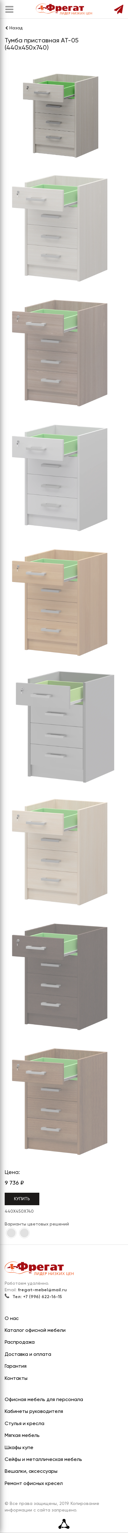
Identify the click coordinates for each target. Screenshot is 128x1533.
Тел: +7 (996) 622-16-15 (33, 1297)
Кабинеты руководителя (34, 1411)
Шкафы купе (19, 1447)
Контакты (16, 1378)
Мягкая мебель (22, 1435)
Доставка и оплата (28, 1354)
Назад (14, 28)
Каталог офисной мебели (35, 1330)
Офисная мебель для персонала (44, 1399)
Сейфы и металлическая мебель (43, 1459)
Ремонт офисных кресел (34, 1483)
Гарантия (16, 1366)
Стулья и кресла (24, 1423)
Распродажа (20, 1342)
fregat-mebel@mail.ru (42, 1290)
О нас (12, 1318)
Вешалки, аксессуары (31, 1471)
